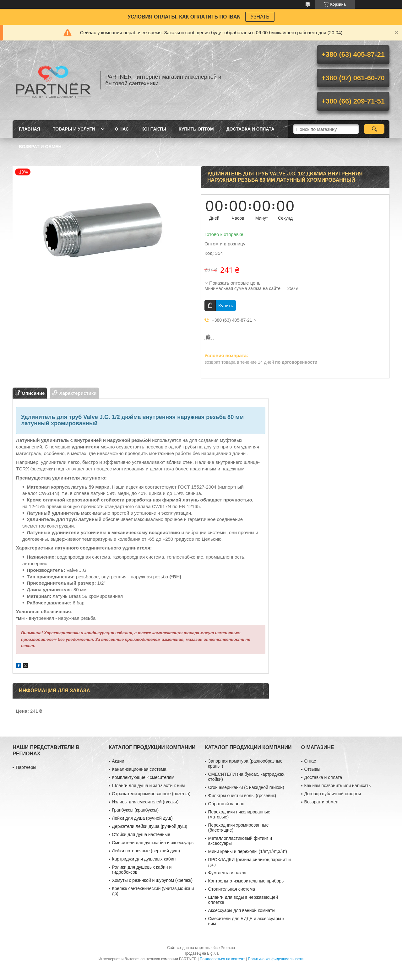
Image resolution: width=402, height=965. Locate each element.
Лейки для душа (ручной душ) (142, 818)
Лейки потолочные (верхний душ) (146, 850)
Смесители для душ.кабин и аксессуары (153, 842)
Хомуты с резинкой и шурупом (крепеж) (152, 880)
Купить (225, 305)
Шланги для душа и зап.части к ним (148, 785)
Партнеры (26, 767)
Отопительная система (231, 889)
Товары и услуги (74, 128)
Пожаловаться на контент (222, 959)
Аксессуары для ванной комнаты (241, 910)
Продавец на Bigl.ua (201, 953)
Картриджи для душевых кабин (144, 858)
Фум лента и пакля (227, 872)
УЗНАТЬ (259, 16)
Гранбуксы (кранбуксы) (135, 809)
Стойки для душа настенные (141, 834)
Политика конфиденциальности (275, 959)
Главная (29, 128)
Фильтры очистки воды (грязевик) (242, 795)
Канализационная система (139, 769)
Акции (118, 761)
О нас (122, 128)
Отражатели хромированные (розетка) (151, 793)
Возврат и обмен (40, 146)
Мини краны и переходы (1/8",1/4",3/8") (247, 851)
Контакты (153, 128)
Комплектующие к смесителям (143, 777)
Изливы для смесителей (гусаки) (145, 801)
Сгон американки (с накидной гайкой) (246, 787)
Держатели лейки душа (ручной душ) (149, 826)
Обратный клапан (226, 803)
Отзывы (312, 769)
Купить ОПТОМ (196, 128)
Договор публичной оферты (332, 793)
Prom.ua (228, 948)
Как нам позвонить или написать (337, 785)
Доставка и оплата (250, 128)
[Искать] (374, 129)
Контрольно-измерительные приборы (246, 880)
